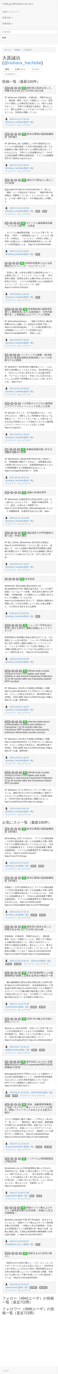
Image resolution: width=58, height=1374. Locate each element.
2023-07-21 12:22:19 (19, 1144)
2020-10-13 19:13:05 (19, 518)
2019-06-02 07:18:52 (19, 564)
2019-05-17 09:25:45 (19, 613)
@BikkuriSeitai (12, 1050)
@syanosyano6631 (14, 1146)
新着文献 (7, 17)
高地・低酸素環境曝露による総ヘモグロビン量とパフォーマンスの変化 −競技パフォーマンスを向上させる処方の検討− (29, 1108)
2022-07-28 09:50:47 (19, 1241)
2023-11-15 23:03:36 (19, 208)
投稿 (7, 69)
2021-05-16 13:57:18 (19, 477)
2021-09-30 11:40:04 (19, 434)
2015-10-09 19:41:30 (19, 808)
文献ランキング (10, 12)
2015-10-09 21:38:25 (19, 707)
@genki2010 (11, 1195)
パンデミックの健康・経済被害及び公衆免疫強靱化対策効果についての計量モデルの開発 (28, 358)
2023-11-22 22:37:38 (19, 1004)
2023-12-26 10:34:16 (19, 961)
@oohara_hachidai (22, 62)
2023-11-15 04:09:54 (19, 251)
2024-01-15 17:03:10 (19, 119)
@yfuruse (35, 961)
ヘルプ (5, 1371)
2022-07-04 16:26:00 (19, 388)
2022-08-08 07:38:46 (19, 340)
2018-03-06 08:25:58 (19, 659)
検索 (4, 37)
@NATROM (36, 1092)
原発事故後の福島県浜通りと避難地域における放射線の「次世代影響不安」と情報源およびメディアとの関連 (28, 312)
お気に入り (20, 69)
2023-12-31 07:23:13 (19, 912)
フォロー (35, 69)
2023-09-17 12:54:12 (19, 1047)
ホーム (7, 50)
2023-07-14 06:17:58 (19, 1193)
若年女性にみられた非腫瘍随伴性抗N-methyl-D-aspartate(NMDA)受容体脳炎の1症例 (29, 1064)
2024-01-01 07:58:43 (19, 165)
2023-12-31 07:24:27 (19, 863)
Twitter (17, 50)
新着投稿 (7, 23)
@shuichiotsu (11, 1007)
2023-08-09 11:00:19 (19, 294)
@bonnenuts (11, 1287)
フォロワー (10, 74)
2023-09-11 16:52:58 (19, 1092)
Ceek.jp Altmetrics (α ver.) (17, 3)
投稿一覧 (28, 122)
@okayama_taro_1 (14, 1244)
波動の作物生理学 (36, 492)
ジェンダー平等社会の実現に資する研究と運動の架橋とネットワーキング (28, 628)
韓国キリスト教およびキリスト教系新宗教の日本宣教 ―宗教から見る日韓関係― (29, 1210)
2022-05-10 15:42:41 (19, 1284)
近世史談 (30, 579)
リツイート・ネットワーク (17, 125)
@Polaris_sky (11, 866)
